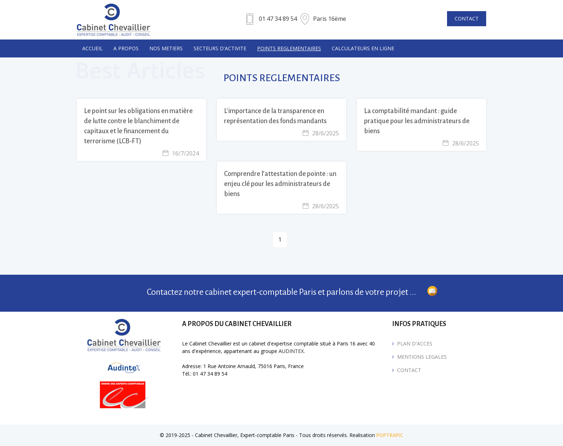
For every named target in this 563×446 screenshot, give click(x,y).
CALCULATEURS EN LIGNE (363, 48)
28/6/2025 (321, 133)
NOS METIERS (166, 48)
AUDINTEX (291, 351)
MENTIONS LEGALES (422, 356)
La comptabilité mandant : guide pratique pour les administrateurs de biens (417, 121)
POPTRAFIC (389, 435)
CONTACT (467, 18)
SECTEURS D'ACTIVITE (220, 48)
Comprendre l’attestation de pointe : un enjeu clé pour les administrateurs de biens (280, 184)
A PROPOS (126, 48)
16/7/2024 (181, 153)
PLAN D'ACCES (414, 343)
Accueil (92, 48)
